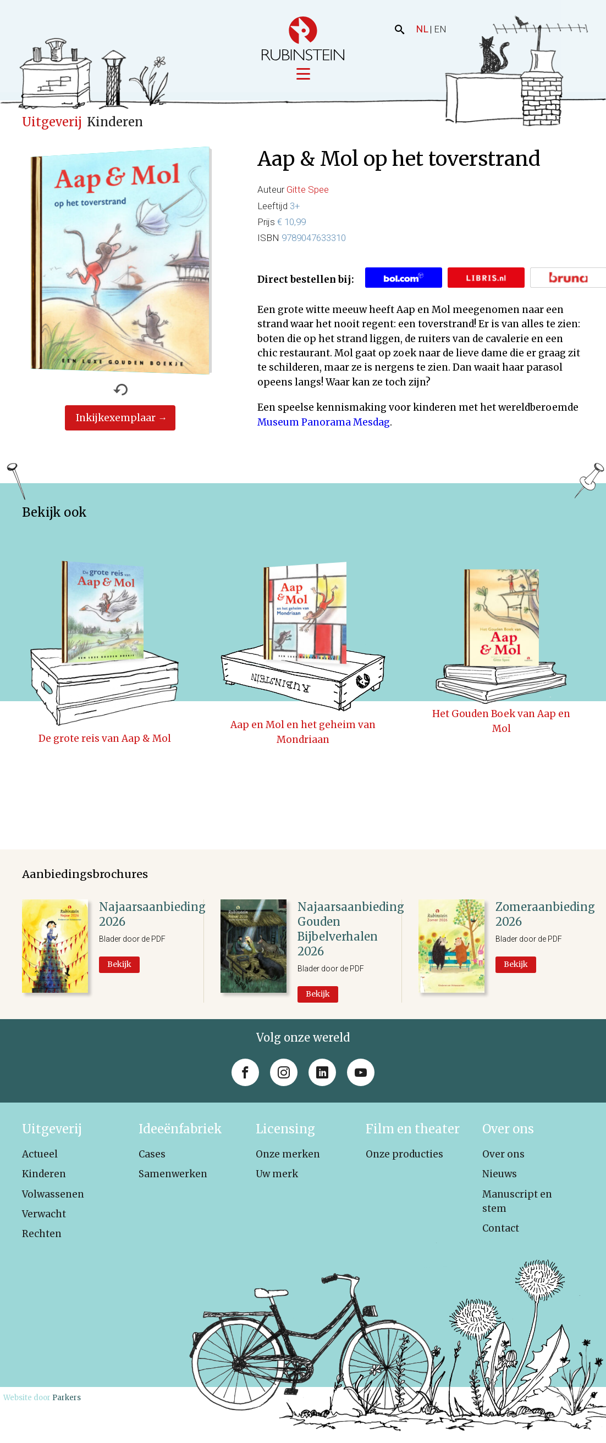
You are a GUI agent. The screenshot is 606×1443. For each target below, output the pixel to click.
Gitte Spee (308, 191)
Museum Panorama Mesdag (323, 423)
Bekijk (119, 965)
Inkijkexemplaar (116, 419)
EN (440, 29)
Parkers (66, 1398)
